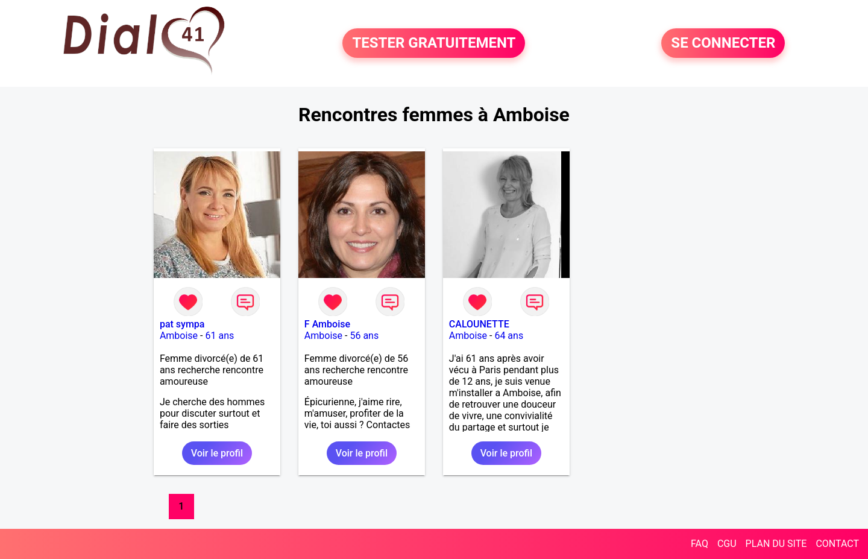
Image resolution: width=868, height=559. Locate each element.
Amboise (179, 335)
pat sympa (182, 324)
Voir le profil (217, 453)
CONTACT (837, 543)
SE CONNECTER (723, 43)
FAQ (699, 543)
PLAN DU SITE (776, 543)
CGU (727, 543)
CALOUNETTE (479, 324)
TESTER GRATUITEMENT (433, 43)
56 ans (364, 335)
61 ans (219, 335)
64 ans (508, 335)
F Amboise (327, 324)
